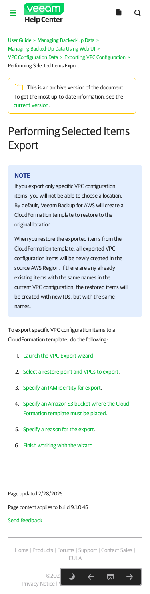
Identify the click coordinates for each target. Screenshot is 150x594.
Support (87, 550)
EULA (75, 558)
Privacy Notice (38, 583)
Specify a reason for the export (58, 429)
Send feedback (25, 520)
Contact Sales (116, 550)
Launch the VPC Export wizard (58, 355)
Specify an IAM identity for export (62, 387)
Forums (65, 550)
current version (31, 105)
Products (42, 550)
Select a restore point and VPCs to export (70, 371)
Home (21, 550)
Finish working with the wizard (58, 445)
